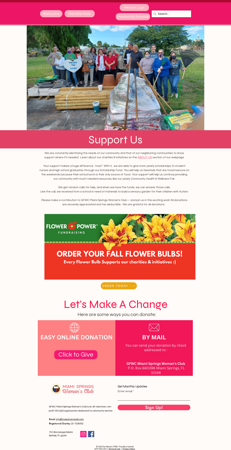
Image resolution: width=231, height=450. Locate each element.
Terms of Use (114, 449)
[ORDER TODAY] (119, 285)
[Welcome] (51, 13)
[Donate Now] (80, 13)
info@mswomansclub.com (70, 419)
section (157, 157)
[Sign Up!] (154, 407)
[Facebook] (91, 434)
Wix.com (103, 449)
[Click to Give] (75, 354)
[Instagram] (83, 434)
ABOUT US (145, 157)
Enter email (125, 391)
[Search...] (171, 13)
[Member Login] (134, 7)
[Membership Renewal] (133, 16)
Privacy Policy (129, 449)
